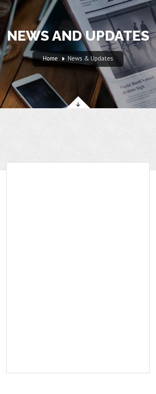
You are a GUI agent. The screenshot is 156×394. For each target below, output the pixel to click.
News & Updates (90, 58)
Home (50, 58)
